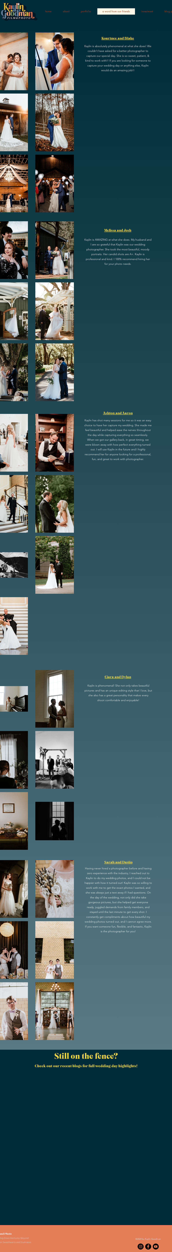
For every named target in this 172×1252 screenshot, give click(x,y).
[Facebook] (148, 1247)
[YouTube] (156, 1247)
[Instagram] (141, 1247)
